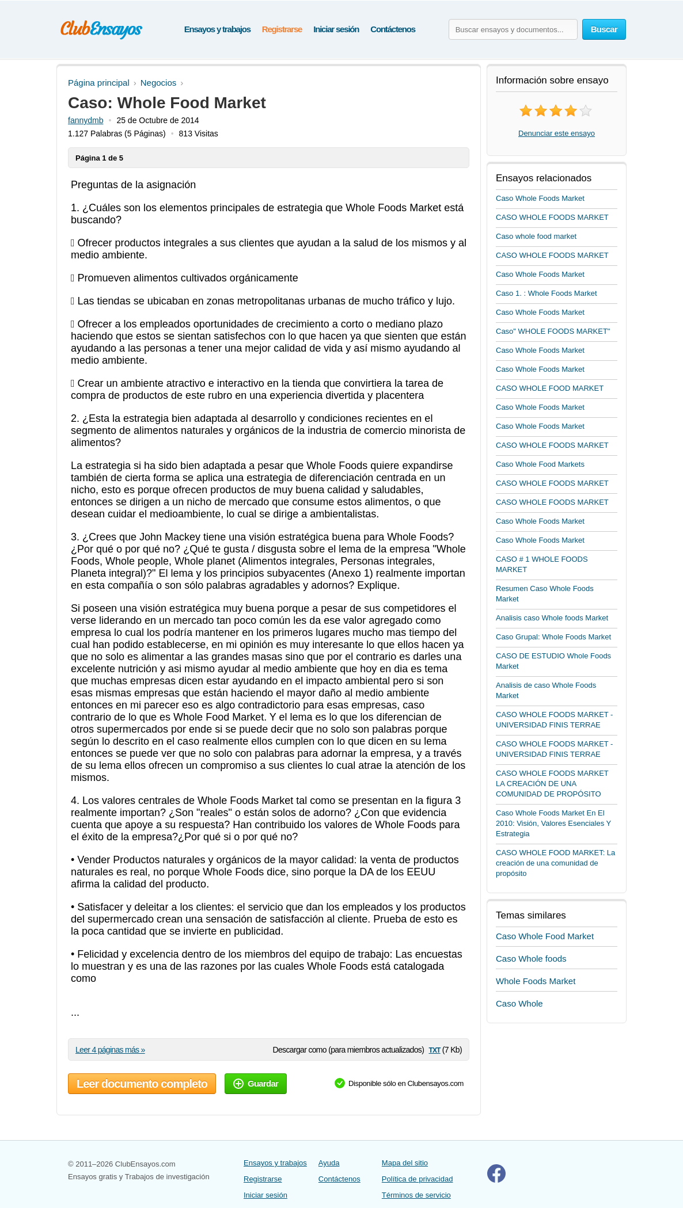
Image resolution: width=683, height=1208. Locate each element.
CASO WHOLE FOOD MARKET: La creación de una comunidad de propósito (555, 863)
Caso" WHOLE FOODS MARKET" (553, 331)
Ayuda (329, 1163)
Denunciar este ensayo (556, 133)
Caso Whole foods (531, 958)
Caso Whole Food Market (545, 936)
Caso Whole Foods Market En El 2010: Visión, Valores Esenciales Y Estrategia (553, 823)
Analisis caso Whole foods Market (552, 617)
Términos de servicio (416, 1195)
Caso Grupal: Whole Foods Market (553, 636)
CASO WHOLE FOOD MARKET (550, 388)
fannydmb (85, 120)
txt (434, 1049)
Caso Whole (519, 1003)
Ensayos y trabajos (217, 29)
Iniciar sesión (336, 29)
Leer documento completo (142, 1083)
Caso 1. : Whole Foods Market (546, 293)
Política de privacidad (417, 1179)
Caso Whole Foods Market (540, 198)
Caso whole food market (536, 236)
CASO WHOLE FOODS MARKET (552, 217)
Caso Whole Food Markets (540, 464)
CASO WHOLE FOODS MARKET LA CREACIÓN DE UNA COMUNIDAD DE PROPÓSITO (552, 783)
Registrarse (282, 29)
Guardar (255, 1083)
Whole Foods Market (535, 981)
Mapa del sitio (405, 1163)
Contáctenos (392, 29)
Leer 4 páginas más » (110, 1049)
